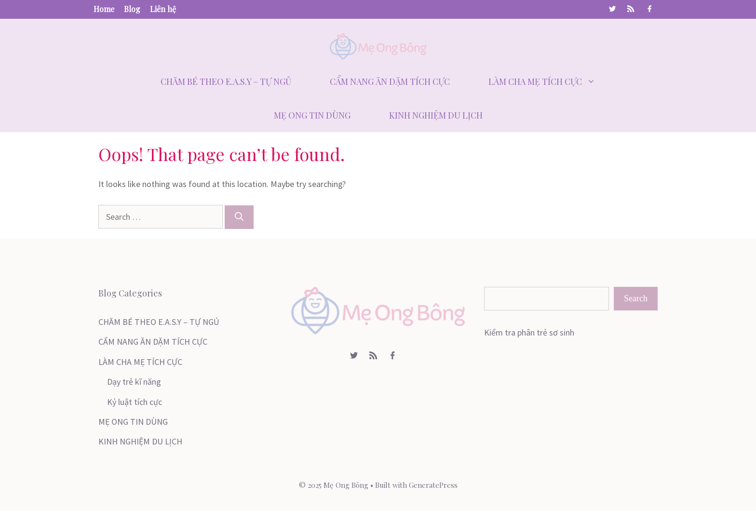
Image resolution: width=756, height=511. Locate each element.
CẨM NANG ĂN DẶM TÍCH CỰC (390, 81)
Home (104, 9)
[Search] (239, 217)
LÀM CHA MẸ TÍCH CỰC (551, 81)
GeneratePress (433, 485)
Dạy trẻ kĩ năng (134, 381)
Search (636, 298)
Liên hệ (163, 9)
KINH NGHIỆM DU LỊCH (436, 115)
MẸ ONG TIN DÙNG (312, 115)
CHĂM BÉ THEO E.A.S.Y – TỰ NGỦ (226, 81)
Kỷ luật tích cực (134, 401)
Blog (132, 9)
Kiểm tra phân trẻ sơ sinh (529, 332)
